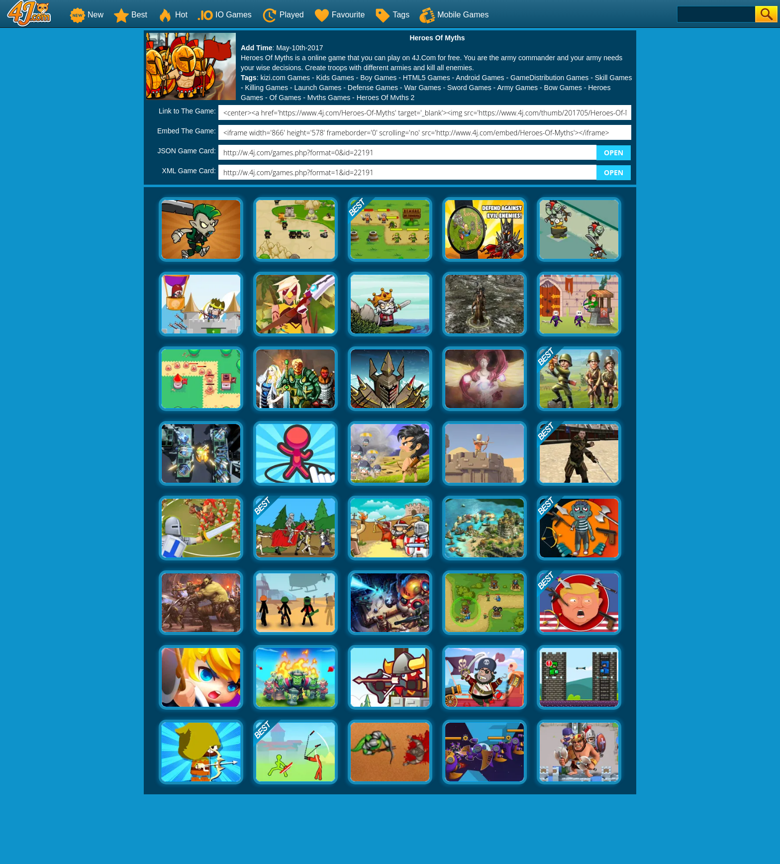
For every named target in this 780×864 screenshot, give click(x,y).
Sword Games (469, 88)
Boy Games (378, 78)
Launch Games (317, 88)
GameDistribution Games (549, 78)
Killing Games (266, 88)
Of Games (285, 98)
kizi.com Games (285, 78)
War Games (422, 88)
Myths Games (328, 98)
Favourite (339, 14)
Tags (392, 14)
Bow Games (563, 88)
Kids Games (335, 78)
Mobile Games (453, 14)
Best (130, 14)
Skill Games (613, 78)
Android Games (480, 78)
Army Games (517, 88)
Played (283, 14)
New (86, 14)
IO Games (224, 14)
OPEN (613, 152)
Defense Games (373, 88)
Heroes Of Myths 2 (386, 98)
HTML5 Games (426, 78)
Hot (172, 14)
